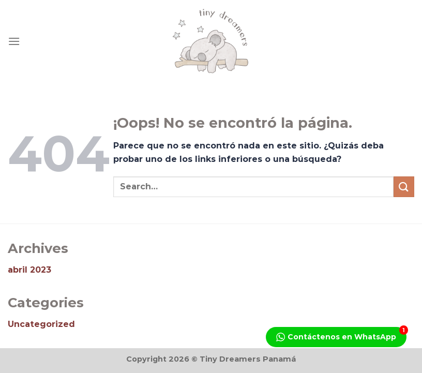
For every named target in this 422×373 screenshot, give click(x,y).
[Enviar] (404, 186)
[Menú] (14, 41)
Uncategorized (41, 324)
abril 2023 (29, 270)
